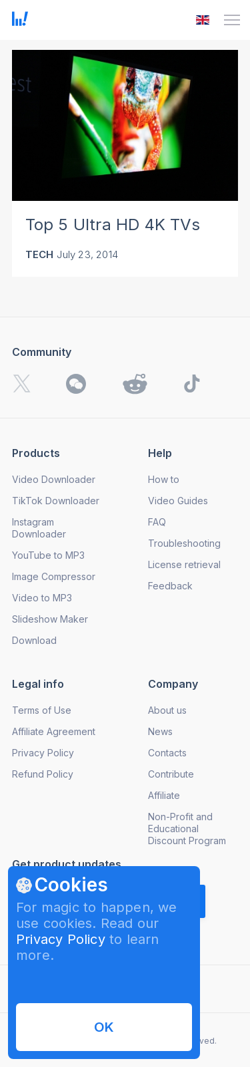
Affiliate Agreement (53, 731)
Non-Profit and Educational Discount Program (187, 828)
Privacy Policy (60, 939)
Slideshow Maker (50, 619)
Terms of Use (41, 710)
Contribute (171, 774)
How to (163, 479)
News (160, 731)
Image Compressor (53, 576)
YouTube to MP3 (48, 555)
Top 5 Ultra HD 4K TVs (112, 224)
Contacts (167, 752)
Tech (39, 254)
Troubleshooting (184, 543)
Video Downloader (53, 479)
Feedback (170, 585)
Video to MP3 (42, 597)
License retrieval (184, 564)
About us (167, 710)
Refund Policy (42, 774)
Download (34, 640)
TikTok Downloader (55, 500)
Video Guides (178, 500)
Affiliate (164, 795)
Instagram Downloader (39, 527)
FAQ (157, 522)
